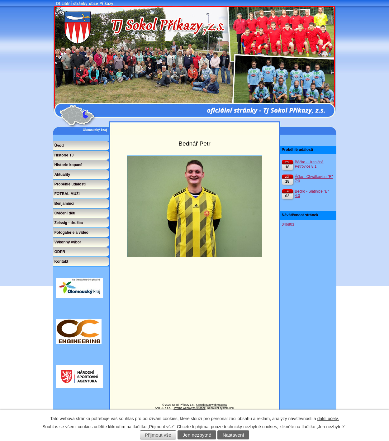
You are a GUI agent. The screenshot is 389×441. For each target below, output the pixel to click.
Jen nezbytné (197, 435)
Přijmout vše (158, 435)
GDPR (60, 252)
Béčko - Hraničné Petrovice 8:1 (309, 164)
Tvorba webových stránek (189, 408)
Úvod (59, 145)
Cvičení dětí (65, 213)
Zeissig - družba (69, 223)
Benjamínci (64, 203)
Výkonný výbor (68, 242)
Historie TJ (64, 155)
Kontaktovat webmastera (211, 404)
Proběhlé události (70, 184)
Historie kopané (69, 165)
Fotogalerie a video (71, 232)
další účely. (328, 418)
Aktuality (62, 174)
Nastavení (233, 435)
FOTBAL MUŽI (67, 194)
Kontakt (62, 261)
